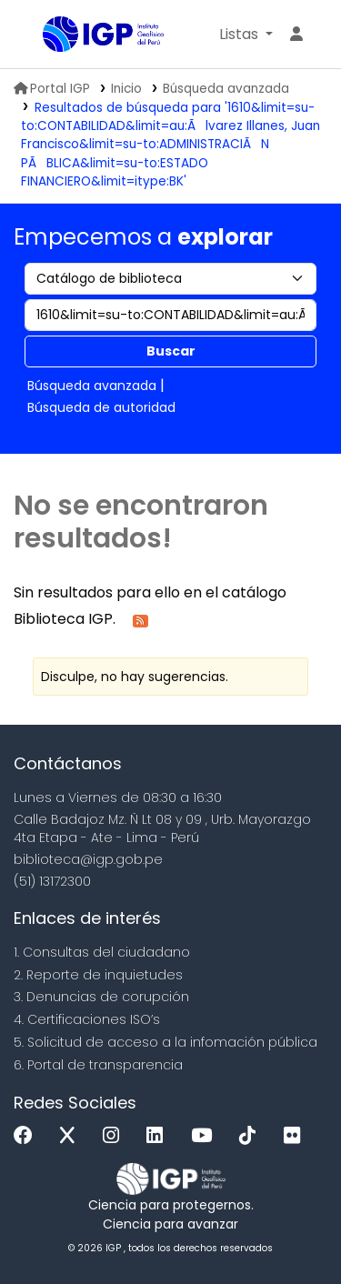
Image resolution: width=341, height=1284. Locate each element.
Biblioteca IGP (49, 35)
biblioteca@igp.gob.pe (88, 859)
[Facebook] (28, 1136)
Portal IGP (52, 88)
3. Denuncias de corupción (101, 997)
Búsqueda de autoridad (101, 407)
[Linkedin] (159, 1136)
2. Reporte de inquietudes (98, 975)
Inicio (126, 88)
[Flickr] (296, 1136)
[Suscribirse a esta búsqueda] (140, 620)
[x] (72, 1136)
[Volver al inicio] (286, 1228)
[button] (246, 34)
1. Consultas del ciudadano (102, 952)
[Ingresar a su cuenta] (296, 34)
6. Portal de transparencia (98, 1065)
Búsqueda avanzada (226, 88)
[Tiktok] (252, 1136)
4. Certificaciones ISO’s (87, 1019)
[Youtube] (206, 1136)
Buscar (171, 351)
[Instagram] (115, 1136)
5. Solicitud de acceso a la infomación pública (165, 1042)
